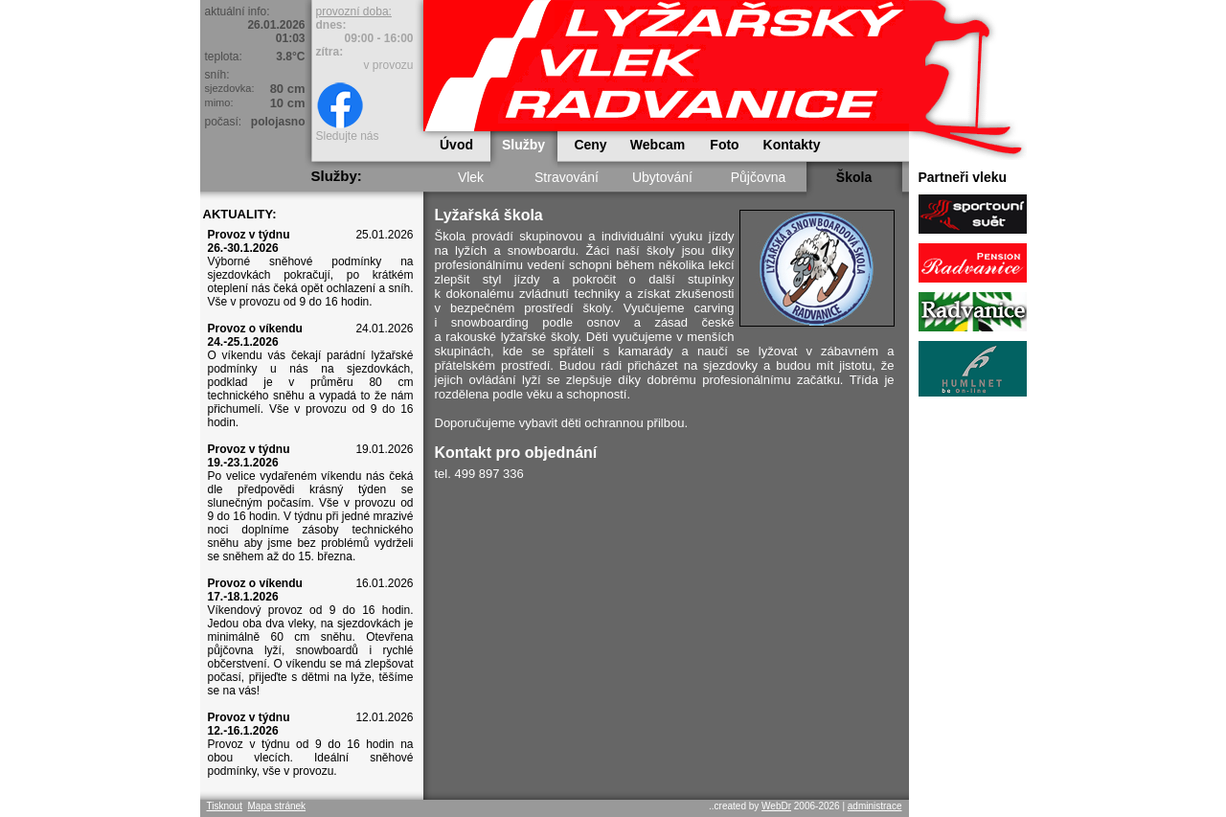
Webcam (657, 144)
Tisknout (224, 806)
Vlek (471, 177)
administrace (875, 806)
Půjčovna (758, 177)
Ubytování (662, 177)
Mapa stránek (276, 806)
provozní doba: (354, 11)
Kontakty (792, 144)
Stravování (566, 177)
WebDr (776, 806)
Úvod (456, 144)
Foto (724, 144)
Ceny (590, 144)
